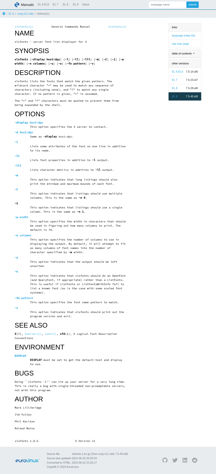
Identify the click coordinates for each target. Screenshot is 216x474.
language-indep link (183, 35)
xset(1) (51, 334)
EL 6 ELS (43, 4)
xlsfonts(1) (24, 26)
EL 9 (75, 4)
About (85, 4)
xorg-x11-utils (25, 13)
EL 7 (55, 4)
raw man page (180, 43)
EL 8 (65, 4)
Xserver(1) (33, 334)
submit (192, 4)
